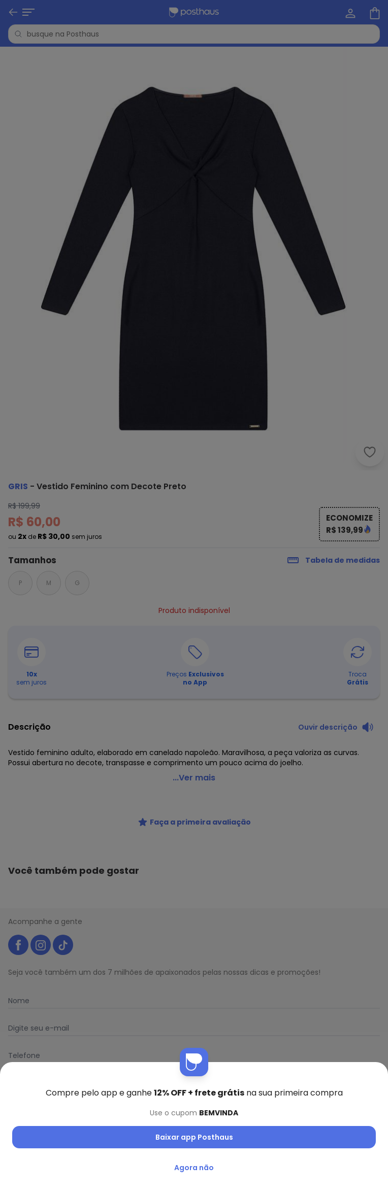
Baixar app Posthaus (194, 1137)
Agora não (194, 1168)
